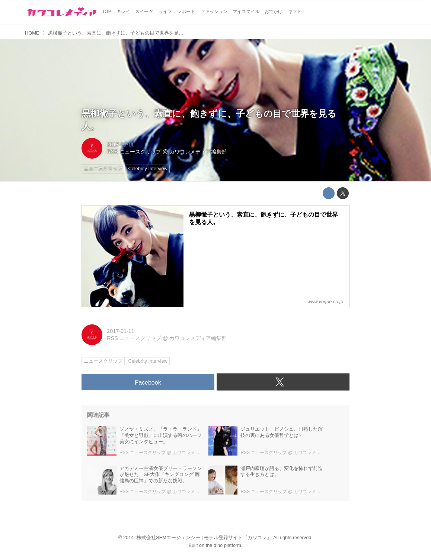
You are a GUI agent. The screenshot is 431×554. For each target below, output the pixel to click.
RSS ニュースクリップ (134, 152)
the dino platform (223, 545)
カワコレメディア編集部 (198, 152)
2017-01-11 (120, 145)
